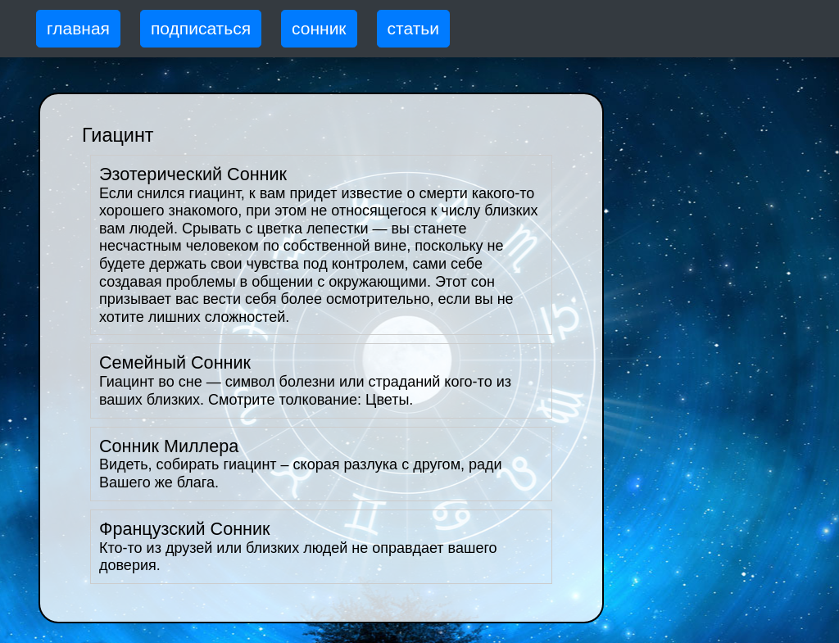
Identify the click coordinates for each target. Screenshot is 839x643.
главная (78, 28)
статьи (413, 28)
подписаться (201, 28)
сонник (319, 28)
